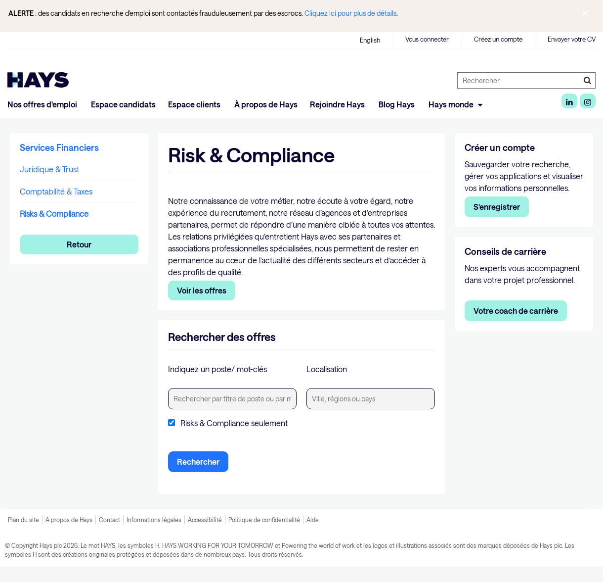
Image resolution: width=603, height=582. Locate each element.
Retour (79, 244)
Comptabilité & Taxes (56, 191)
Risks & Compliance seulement (234, 423)
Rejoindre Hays (338, 104)
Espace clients (195, 104)
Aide (312, 519)
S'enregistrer (497, 206)
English (370, 40)
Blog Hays (397, 104)
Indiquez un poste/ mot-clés (217, 369)
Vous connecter (427, 39)
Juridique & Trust (49, 169)
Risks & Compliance (54, 213)
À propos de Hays (266, 104)
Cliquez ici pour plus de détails (350, 13)
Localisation (326, 369)
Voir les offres (201, 290)
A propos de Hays (68, 519)
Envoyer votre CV (572, 39)
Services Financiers (59, 147)
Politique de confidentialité (264, 519)
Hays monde (457, 104)
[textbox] (232, 398)
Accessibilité (205, 519)
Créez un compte (498, 39)
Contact (109, 519)
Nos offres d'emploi (43, 104)
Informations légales (154, 519)
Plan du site (23, 519)
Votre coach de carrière (516, 310)
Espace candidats (123, 104)
